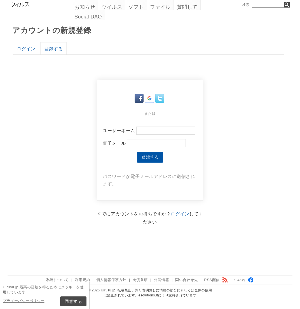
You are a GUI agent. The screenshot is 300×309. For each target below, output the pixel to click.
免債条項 (140, 280)
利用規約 (82, 280)
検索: (246, 5)
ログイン (26, 48)
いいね (244, 280)
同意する (73, 301)
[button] (140, 101)
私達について (57, 280)
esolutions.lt (148, 295)
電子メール (114, 143)
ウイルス (111, 7)
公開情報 (161, 280)
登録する (53, 48)
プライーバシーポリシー (23, 301)
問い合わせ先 (186, 280)
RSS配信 (216, 280)
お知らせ (84, 7)
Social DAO (88, 17)
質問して (187, 7)
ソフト (136, 7)
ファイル (160, 7)
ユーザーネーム (119, 130)
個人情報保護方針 (111, 280)
